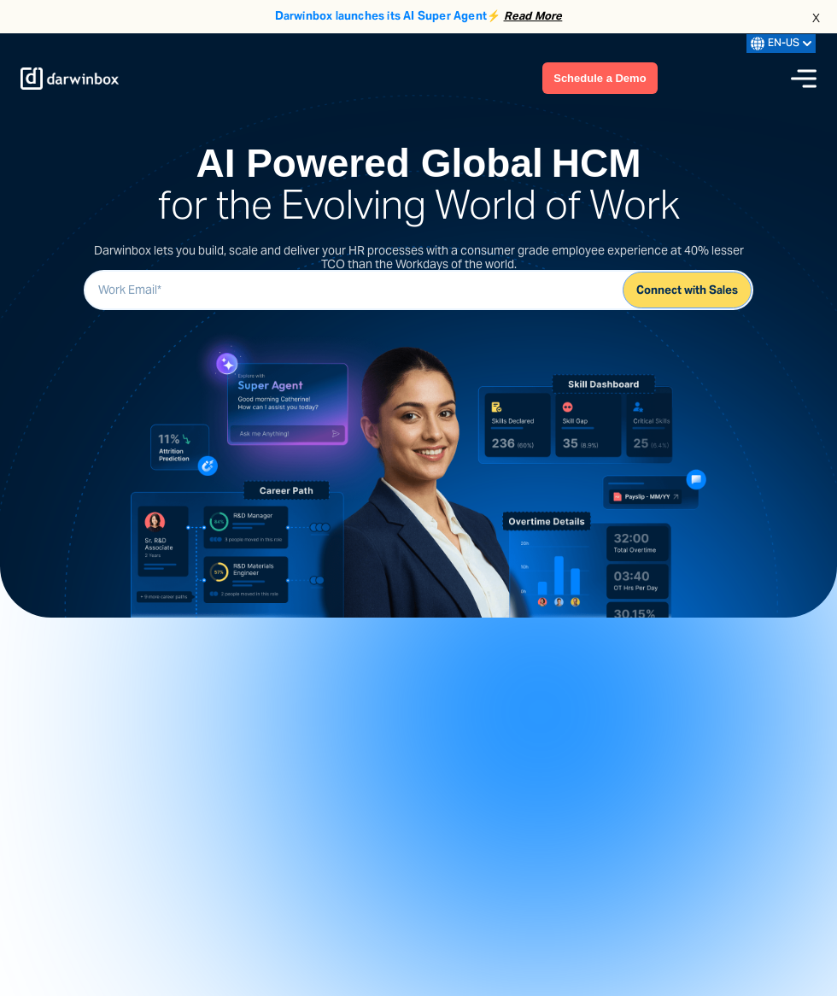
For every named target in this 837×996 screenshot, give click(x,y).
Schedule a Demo (599, 78)
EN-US (781, 43)
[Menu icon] (804, 79)
